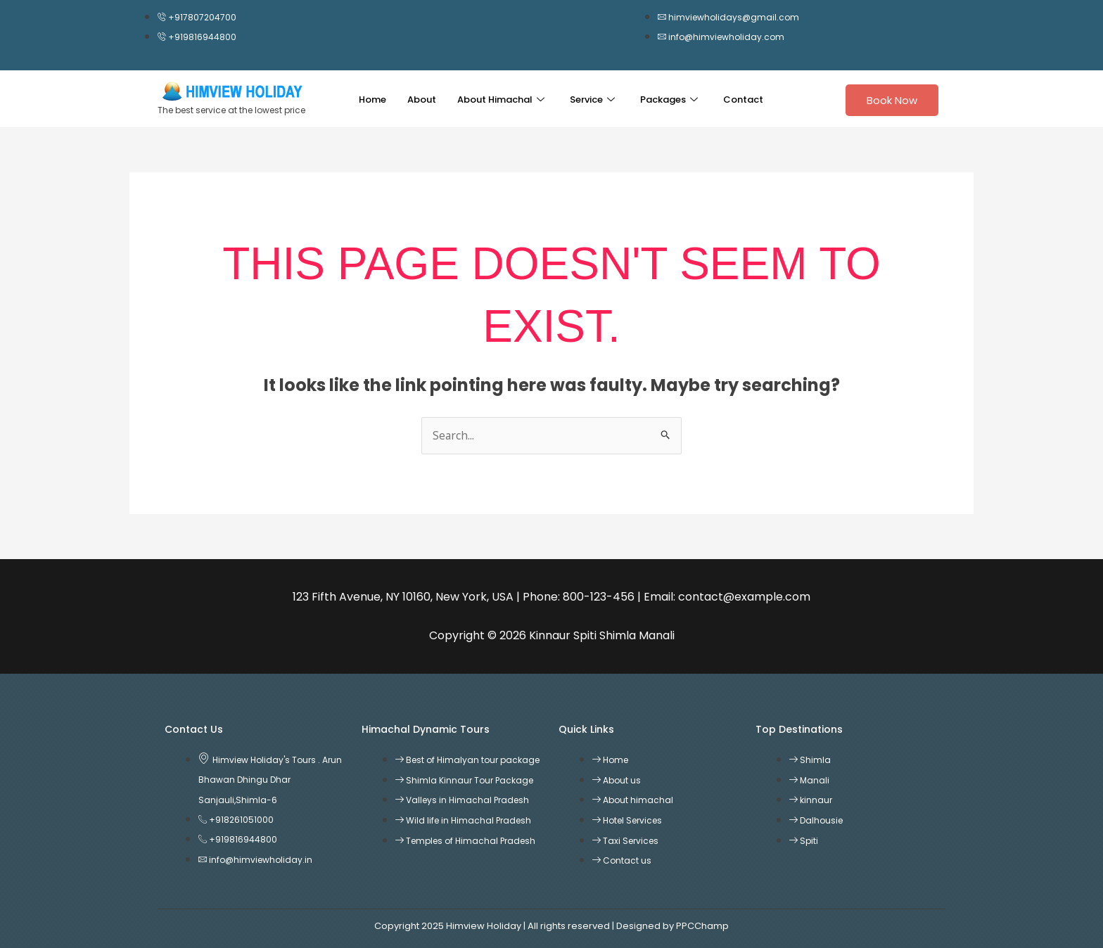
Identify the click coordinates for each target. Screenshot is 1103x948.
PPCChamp (702, 924)
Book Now (892, 100)
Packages (669, 99)
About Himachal (500, 99)
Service (592, 99)
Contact (743, 99)
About (421, 99)
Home (372, 99)
